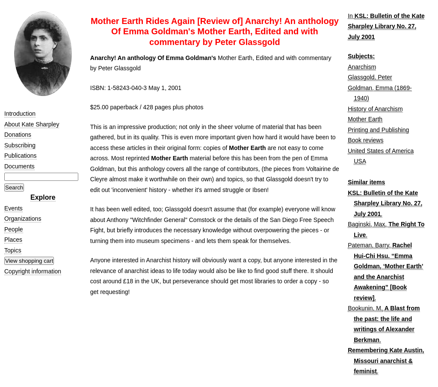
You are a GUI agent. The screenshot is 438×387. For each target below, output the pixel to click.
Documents (19, 166)
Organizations (22, 218)
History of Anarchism (375, 108)
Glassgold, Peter (370, 77)
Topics (12, 250)
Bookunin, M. (365, 308)
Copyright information (32, 271)
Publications (20, 155)
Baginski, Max (366, 224)
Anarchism (362, 66)
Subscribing (20, 145)
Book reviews (365, 140)
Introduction (20, 113)
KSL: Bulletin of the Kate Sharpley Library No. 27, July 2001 (386, 26)
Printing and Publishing (378, 129)
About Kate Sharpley (31, 124)
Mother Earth (365, 119)
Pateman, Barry (368, 245)
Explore (43, 197)
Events (13, 208)
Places (13, 239)
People (13, 229)
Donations (17, 134)
